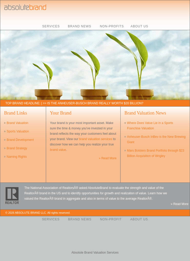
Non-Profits (112, 26)
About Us (139, 26)
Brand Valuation (17, 123)
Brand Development (20, 140)
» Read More (108, 158)
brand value (58, 150)
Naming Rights (17, 156)
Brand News (79, 26)
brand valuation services (95, 139)
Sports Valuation (18, 131)
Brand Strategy (17, 148)
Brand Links (15, 113)
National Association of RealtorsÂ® (54, 188)
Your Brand (60, 113)
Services (51, 26)
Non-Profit (111, 219)
